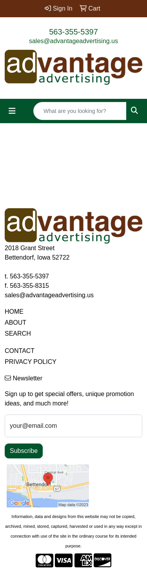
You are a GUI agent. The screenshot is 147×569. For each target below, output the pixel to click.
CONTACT (19, 350)
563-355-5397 (73, 31)
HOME (14, 311)
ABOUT (15, 322)
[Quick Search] (80, 111)
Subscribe (24, 450)
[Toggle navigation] (12, 110)
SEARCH (18, 333)
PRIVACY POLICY (30, 361)
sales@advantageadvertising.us (73, 41)
